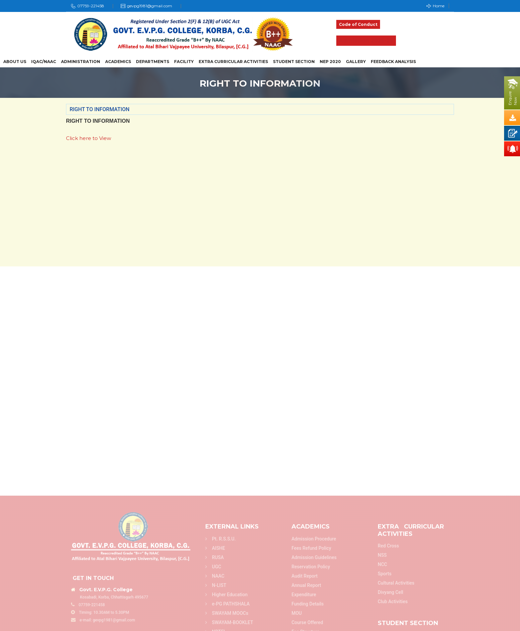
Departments (152, 62)
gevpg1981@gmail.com (149, 5)
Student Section (294, 62)
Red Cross (388, 625)
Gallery (356, 62)
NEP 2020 (330, 62)
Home (435, 5)
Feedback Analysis (393, 62)
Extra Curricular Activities (233, 62)
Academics (118, 62)
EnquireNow (513, 98)
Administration (80, 62)
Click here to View (88, 138)
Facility (184, 62)
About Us (14, 62)
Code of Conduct (358, 24)
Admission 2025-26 (366, 40)
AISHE (215, 627)
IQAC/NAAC (43, 62)
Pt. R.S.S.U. (220, 618)
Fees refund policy (311, 627)
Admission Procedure (314, 618)
